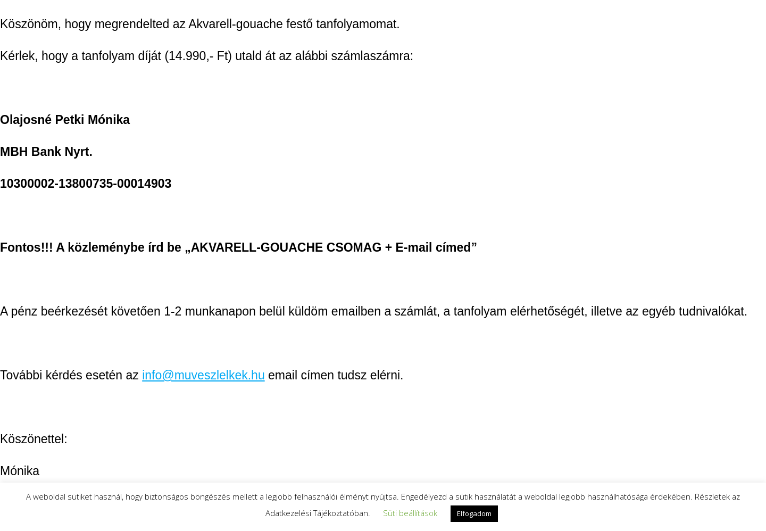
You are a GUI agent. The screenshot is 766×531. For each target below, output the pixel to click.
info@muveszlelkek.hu (203, 375)
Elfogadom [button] (474, 513)
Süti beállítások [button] (410, 513)
